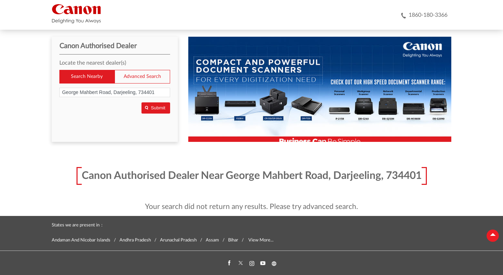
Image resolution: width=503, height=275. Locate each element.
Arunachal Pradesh (178, 240)
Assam (212, 240)
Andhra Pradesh (135, 240)
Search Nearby (87, 76)
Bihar (233, 240)
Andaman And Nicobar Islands (81, 240)
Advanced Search (142, 76)
